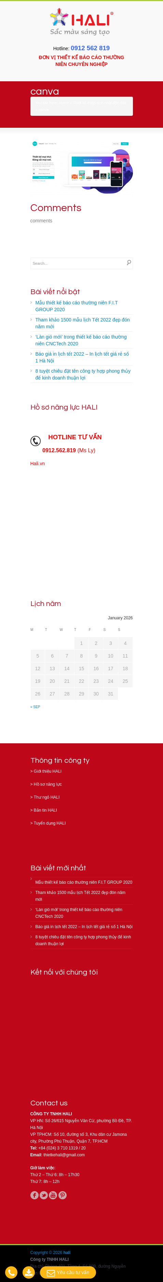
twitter (44, 1195)
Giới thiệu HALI (48, 771)
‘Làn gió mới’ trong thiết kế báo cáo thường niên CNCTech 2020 (81, 340)
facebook (34, 1195)
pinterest (62, 1195)
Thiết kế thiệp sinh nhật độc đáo (99, 103)
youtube (53, 1195)
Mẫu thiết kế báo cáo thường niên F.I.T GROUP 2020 (77, 306)
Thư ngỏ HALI (47, 797)
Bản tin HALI (45, 810)
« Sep (35, 707)
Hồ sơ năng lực (48, 784)
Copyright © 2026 (47, 1252)
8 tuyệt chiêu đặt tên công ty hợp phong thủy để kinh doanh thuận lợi (83, 374)
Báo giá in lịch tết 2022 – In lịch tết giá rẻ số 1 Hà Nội (82, 357)
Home (64, 103)
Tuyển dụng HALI (50, 823)
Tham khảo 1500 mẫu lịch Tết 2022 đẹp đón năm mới (83, 323)
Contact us (49, 1103)
